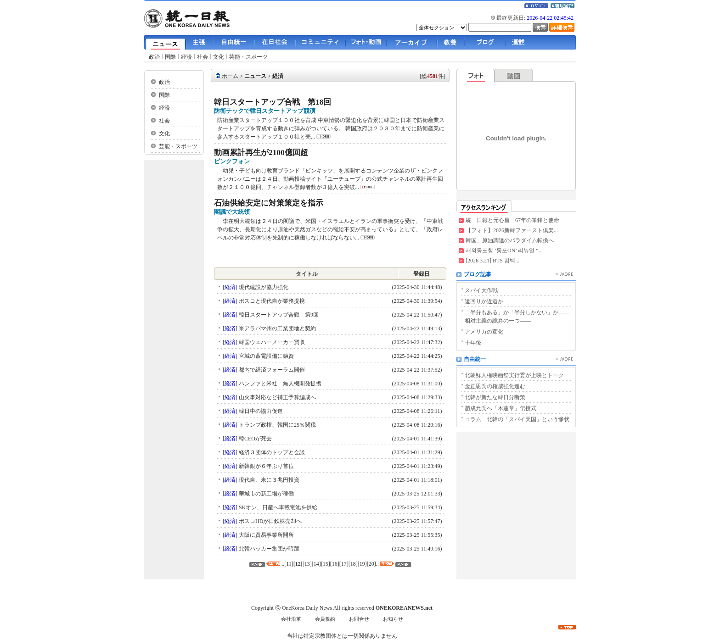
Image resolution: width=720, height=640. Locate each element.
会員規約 (325, 619)
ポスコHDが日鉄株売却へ (269, 521)
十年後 (473, 342)
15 (325, 564)
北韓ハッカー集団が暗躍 (268, 548)
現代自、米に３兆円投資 (268, 480)
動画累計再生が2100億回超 (261, 152)
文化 (218, 57)
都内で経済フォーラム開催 (271, 370)
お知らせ (393, 619)
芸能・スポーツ (248, 57)
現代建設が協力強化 (262, 287)
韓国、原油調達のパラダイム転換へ (510, 240)
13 (307, 564)
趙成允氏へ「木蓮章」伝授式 (500, 408)
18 (353, 564)
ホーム (230, 76)
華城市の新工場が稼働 (265, 493)
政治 (154, 57)
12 (298, 564)
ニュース (255, 76)
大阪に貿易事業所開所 (265, 535)
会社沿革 (291, 619)
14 (316, 564)
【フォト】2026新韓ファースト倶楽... (512, 230)
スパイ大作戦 (481, 290)
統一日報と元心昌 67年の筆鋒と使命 (512, 220)
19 (362, 564)
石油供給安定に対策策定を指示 (268, 203)
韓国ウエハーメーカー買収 (271, 342)
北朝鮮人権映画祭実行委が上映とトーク (514, 375)
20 (371, 564)
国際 (170, 57)
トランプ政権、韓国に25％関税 (276, 425)
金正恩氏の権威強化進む (495, 386)
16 (335, 564)
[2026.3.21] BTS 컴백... (492, 260)
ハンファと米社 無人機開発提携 (279, 383)
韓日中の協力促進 (260, 411)
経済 (186, 57)
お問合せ (359, 619)
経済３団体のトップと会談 (271, 452)
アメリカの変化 (484, 331)
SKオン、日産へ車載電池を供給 (277, 507)
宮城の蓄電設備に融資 (265, 356)
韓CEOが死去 (254, 438)
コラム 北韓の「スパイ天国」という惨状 (517, 419)
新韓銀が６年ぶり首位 (265, 466)
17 (344, 564)
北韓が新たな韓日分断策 (495, 397)
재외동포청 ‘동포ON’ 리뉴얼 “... (504, 250)
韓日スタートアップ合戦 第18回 (272, 102)
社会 (202, 57)
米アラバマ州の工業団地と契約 (276, 328)
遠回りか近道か (484, 301)
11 (289, 564)
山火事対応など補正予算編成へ (276, 397)
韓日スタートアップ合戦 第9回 (278, 315)
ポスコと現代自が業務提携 (271, 301)
